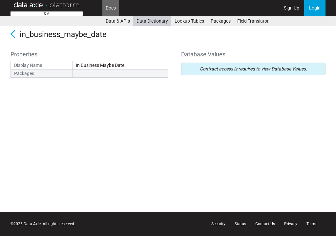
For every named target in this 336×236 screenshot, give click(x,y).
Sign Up (291, 7)
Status (240, 224)
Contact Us (265, 224)
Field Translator (253, 21)
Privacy (290, 224)
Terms (311, 224)
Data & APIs (118, 21)
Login (315, 7)
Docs (111, 7)
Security (218, 224)
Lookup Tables (189, 21)
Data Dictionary (152, 21)
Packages (221, 21)
